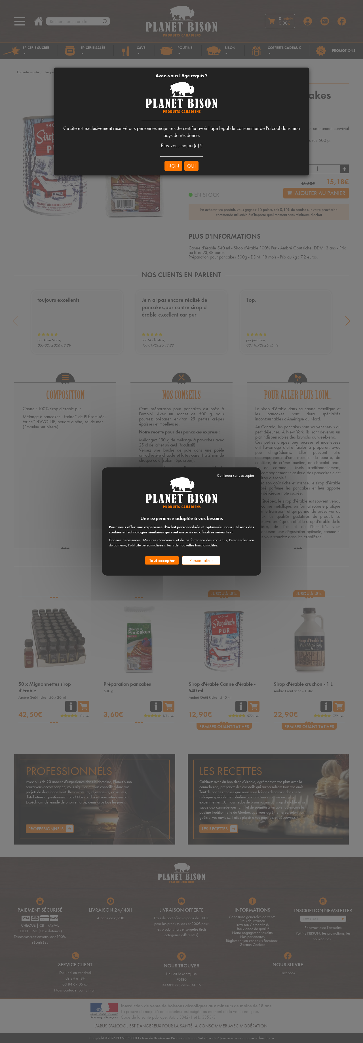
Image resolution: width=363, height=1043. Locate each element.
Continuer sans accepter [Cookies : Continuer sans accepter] (235, 475)
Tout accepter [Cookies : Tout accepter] (162, 560)
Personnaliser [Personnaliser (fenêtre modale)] (201, 560)
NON (173, 166)
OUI (191, 166)
